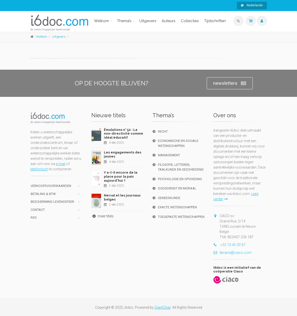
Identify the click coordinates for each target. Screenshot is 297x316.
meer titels (102, 216)
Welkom (101, 21)
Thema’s (124, 21)
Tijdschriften (215, 21)
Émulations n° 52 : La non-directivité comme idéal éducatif (123, 133)
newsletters (229, 83)
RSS (34, 217)
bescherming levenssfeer (52, 202)
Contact (38, 210)
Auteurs (168, 21)
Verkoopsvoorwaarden (51, 186)
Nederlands (252, 5)
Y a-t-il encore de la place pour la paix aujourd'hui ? (120, 176)
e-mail (60, 164)
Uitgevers (147, 21)
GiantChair (162, 307)
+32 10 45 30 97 (229, 245)
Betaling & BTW (43, 194)
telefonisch (39, 169)
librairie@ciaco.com (232, 253)
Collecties (190, 21)
